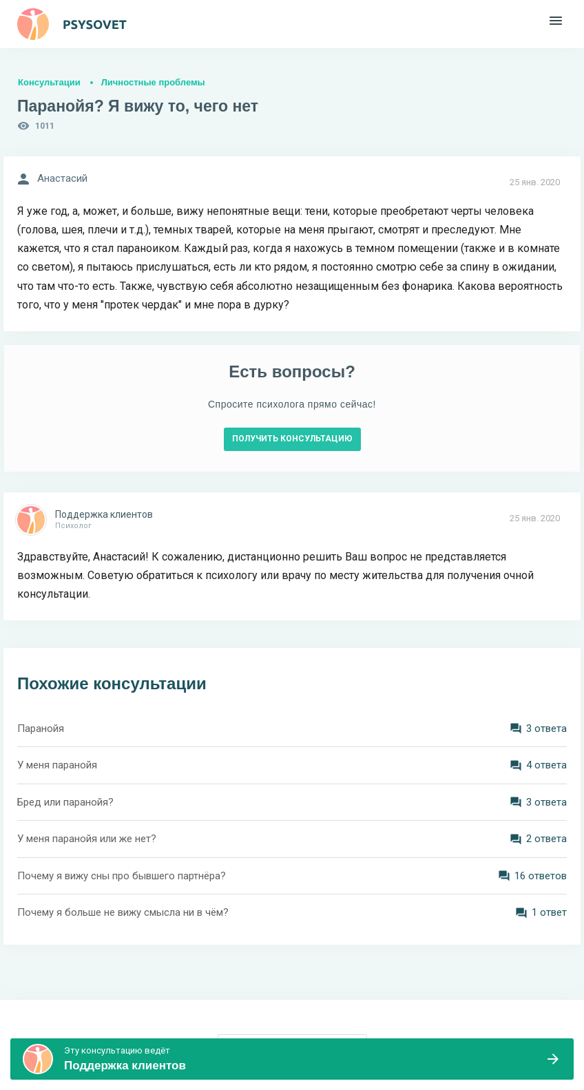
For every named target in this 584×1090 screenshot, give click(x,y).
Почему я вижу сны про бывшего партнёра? (121, 876)
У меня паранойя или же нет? (86, 838)
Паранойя (40, 728)
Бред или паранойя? (65, 802)
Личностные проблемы (153, 82)
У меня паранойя (57, 765)
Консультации (49, 82)
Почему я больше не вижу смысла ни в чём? (123, 912)
